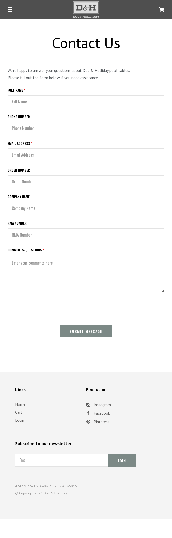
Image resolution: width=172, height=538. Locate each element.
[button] (10, 9)
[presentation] (46, 307)
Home (20, 404)
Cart (18, 412)
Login (19, 420)
